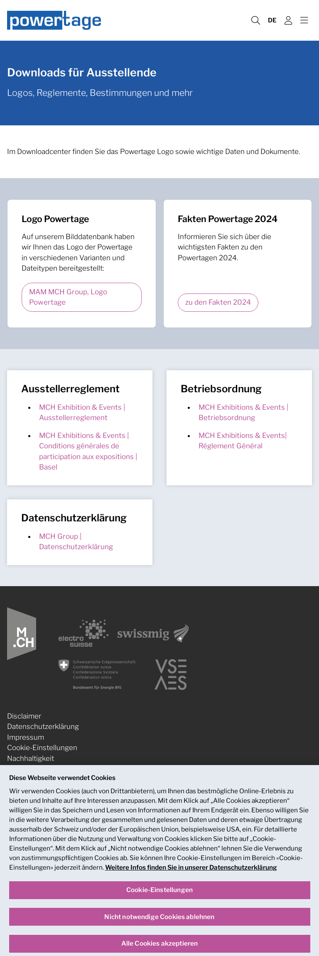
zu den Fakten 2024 (218, 302)
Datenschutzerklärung (43, 726)
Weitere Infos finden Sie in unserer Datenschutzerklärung (191, 876)
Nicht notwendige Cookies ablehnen (159, 925)
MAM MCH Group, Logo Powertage (68, 297)
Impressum (25, 737)
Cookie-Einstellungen (42, 747)
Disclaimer (24, 716)
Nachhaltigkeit (30, 758)
